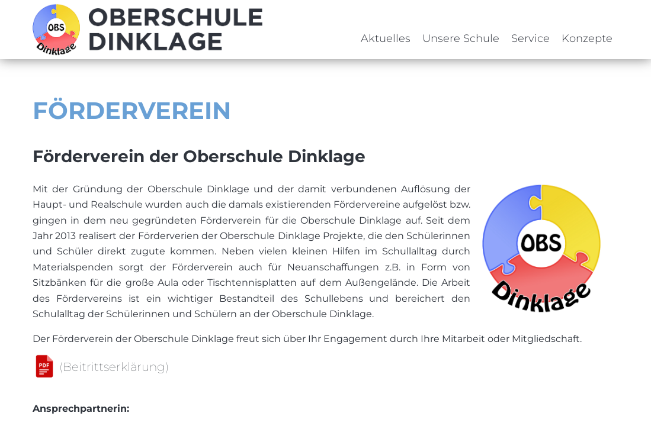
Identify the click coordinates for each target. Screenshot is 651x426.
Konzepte (587, 38)
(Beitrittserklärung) (114, 366)
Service (530, 38)
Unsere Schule (460, 38)
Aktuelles (386, 38)
